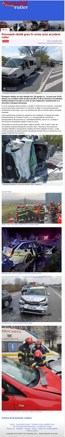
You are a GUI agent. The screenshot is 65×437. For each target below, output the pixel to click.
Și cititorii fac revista (44, 426)
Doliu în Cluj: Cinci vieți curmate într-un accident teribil (20, 224)
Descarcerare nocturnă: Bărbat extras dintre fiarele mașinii (22, 273)
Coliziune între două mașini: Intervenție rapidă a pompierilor (22, 412)
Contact (27, 428)
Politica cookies (32, 431)
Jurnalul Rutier (7, 192)
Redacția (19, 428)
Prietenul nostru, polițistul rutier (43, 424)
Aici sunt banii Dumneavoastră (24, 426)
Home (12, 424)
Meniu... (5, 30)
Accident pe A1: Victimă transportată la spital (17, 323)
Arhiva (34, 428)
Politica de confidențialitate (48, 428)
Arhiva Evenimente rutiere (17, 418)
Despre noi (11, 428)
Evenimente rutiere (23, 424)
